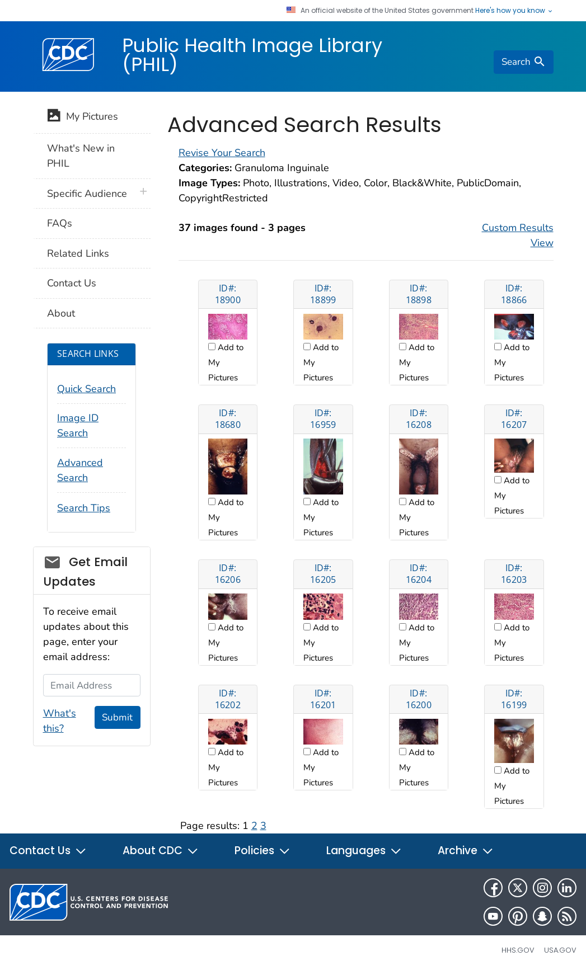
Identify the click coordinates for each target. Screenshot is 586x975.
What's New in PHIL (81, 156)
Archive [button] (466, 850)
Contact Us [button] (48, 850)
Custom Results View (518, 235)
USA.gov (560, 950)
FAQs (59, 223)
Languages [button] (364, 850)
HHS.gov (518, 950)
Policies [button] (262, 850)
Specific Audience (87, 193)
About (61, 313)
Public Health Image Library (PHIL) (252, 55)
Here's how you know (514, 11)
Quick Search (86, 388)
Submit (117, 717)
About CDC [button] (161, 850)
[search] (523, 62)
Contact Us (71, 283)
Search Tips (83, 508)
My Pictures (82, 117)
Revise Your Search (222, 152)
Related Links (78, 253)
